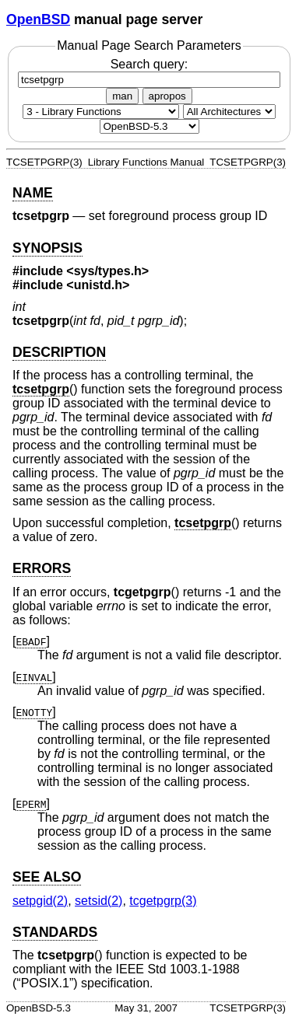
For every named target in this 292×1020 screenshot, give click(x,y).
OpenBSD (38, 19)
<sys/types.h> (107, 271)
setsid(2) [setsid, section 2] (98, 900)
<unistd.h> (97, 285)
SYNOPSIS (47, 248)
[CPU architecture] (229, 111)
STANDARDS (54, 932)
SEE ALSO (46, 877)
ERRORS (41, 568)
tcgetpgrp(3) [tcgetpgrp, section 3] (162, 900)
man (122, 96)
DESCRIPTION (59, 352)
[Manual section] (101, 111)
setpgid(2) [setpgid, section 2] (40, 900)
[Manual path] (149, 126)
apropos (167, 96)
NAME (32, 193)
